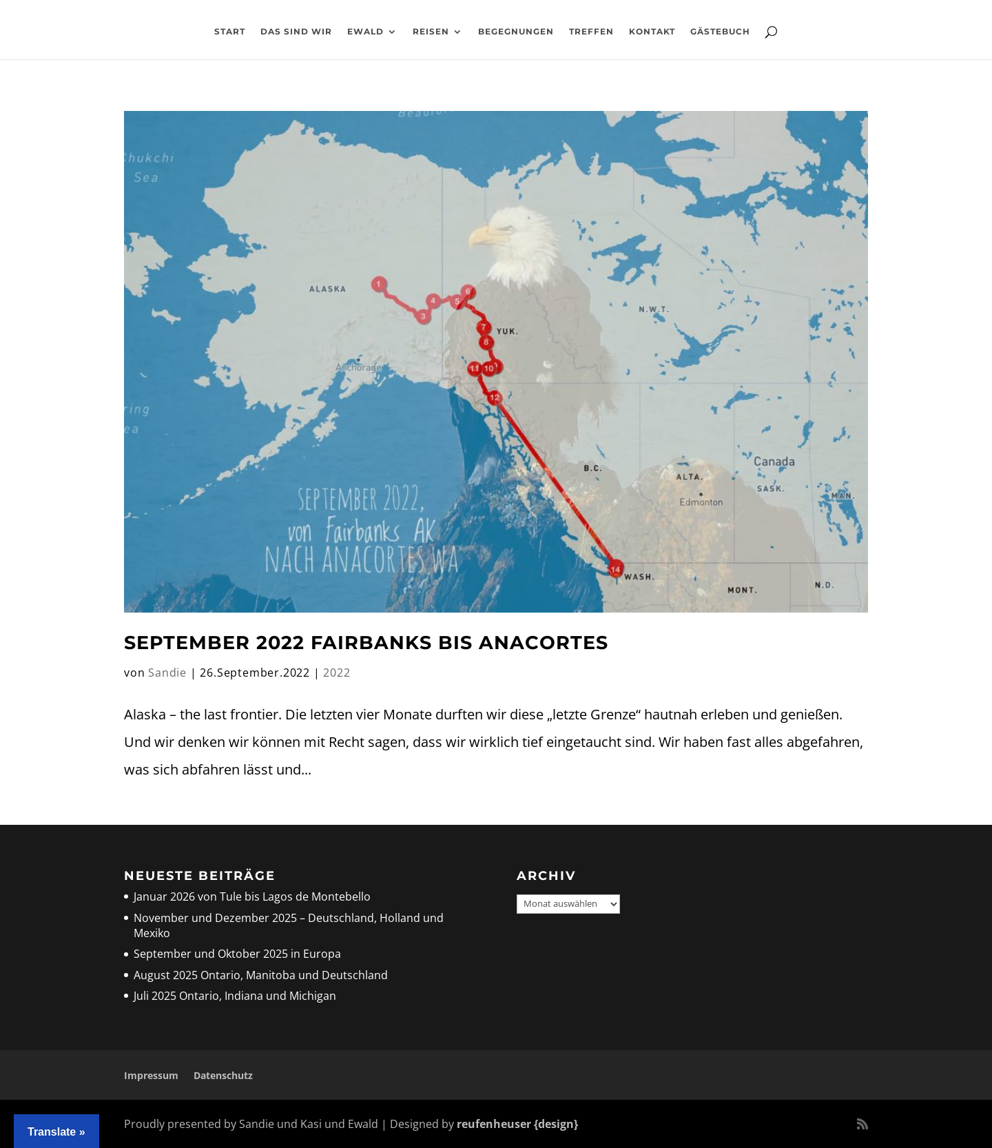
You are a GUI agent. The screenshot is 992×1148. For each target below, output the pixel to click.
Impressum (151, 1075)
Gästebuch (720, 32)
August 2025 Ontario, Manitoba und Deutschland (261, 975)
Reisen (431, 32)
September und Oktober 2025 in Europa (237, 953)
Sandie (167, 672)
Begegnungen (516, 32)
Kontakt (652, 32)
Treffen (591, 32)
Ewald (365, 32)
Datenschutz (223, 1075)
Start (229, 32)
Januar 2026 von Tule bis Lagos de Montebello (252, 896)
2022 (336, 672)
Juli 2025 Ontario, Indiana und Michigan (235, 995)
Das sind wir (296, 32)
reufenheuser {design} (517, 1123)
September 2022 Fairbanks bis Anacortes (366, 642)
